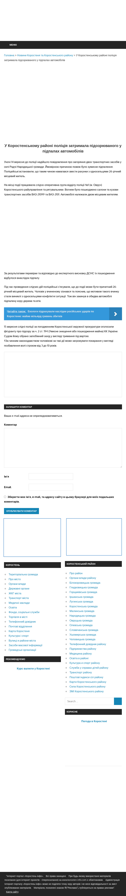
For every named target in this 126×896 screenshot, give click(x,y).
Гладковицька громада (83, 587)
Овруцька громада (80, 620)
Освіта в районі (78, 658)
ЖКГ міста (15, 593)
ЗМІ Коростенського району (86, 691)
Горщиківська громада (83, 592)
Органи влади (17, 583)
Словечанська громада (83, 630)
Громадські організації (22, 649)
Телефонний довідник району (87, 644)
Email (7, 487)
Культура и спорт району (84, 662)
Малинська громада (81, 611)
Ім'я (6, 476)
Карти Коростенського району (87, 681)
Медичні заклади (19, 602)
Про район (75, 573)
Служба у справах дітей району (88, 667)
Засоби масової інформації (25, 645)
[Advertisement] (63, 28)
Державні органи (19, 588)
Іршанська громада (81, 596)
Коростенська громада (83, 606)
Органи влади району (82, 578)
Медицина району (80, 653)
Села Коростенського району (87, 686)
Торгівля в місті (18, 617)
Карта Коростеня (19, 631)
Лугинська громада (81, 601)
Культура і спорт (19, 635)
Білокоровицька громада (84, 582)
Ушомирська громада (82, 634)
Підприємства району (82, 648)
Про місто (15, 579)
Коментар (10, 424)
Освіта (13, 607)
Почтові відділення (20, 626)
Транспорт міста (19, 598)
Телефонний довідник (22, 621)
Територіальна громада (23, 574)
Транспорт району (80, 672)
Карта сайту (12, 891)
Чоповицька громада (82, 639)
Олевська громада (80, 625)
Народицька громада (82, 615)
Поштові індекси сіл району (86, 677)
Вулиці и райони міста (22, 640)
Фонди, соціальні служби (24, 612)
